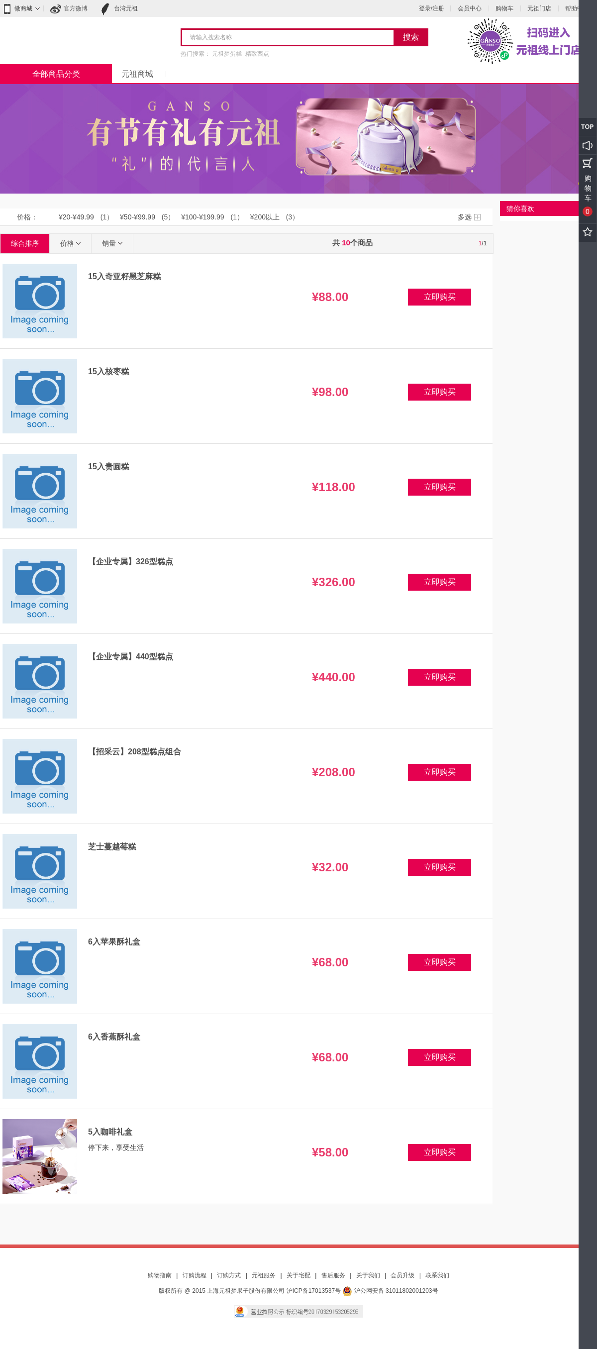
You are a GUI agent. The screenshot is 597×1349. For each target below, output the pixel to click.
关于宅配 (298, 1275)
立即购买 (440, 297)
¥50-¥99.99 (137, 216)
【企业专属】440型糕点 (130, 656)
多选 (465, 216)
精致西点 (257, 53)
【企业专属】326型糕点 (130, 561)
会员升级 (402, 1275)
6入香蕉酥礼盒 (114, 1037)
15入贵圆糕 (108, 466)
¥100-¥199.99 (202, 216)
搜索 (411, 37)
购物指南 (160, 1275)
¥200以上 (265, 216)
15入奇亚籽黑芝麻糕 (124, 276)
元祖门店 (539, 8)
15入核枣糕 (108, 371)
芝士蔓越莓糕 (112, 846)
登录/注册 (431, 8)
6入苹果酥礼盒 (114, 941)
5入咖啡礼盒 (110, 1132)
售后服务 (333, 1275)
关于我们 (368, 1275)
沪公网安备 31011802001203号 (390, 1290)
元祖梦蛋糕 (227, 53)
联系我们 (437, 1275)
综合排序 (25, 243)
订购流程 (194, 1275)
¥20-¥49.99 (76, 216)
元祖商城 (137, 74)
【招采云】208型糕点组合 (134, 751)
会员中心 (470, 8)
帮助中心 (577, 8)
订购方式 (229, 1275)
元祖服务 (264, 1275)
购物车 (504, 8)
